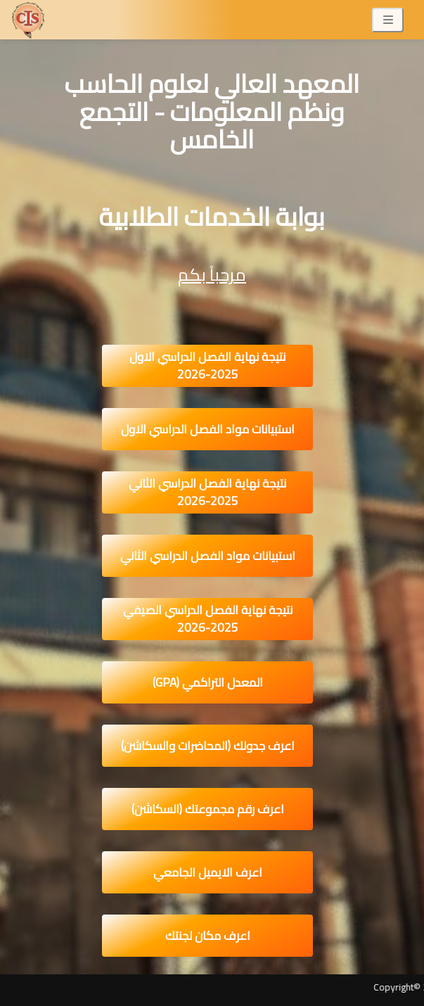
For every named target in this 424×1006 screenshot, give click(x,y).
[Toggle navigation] (388, 20)
